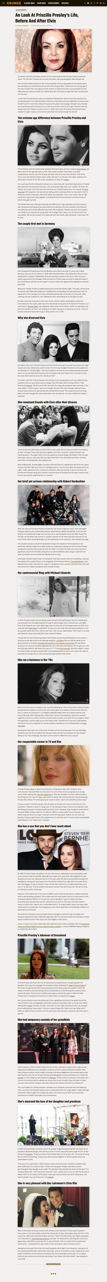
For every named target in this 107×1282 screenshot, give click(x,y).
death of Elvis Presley (77, 985)
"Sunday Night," (33, 306)
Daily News (33, 628)
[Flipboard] (97, 3)
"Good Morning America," (40, 1239)
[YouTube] (88, 3)
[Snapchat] (101, 3)
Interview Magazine (44, 794)
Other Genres (53, 3)
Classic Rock (29, 3)
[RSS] (104, 3)
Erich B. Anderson (22, 25)
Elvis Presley (81, 169)
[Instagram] (91, 3)
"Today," (30, 1006)
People (66, 180)
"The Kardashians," (77, 561)
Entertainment (21, 10)
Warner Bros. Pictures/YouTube (80, 1225)
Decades (65, 3)
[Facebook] (85, 3)
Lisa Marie (60, 640)
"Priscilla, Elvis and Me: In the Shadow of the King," (56, 643)
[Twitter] (94, 3)
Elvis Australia (64, 648)
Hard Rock (41, 3)
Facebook (52, 1078)
